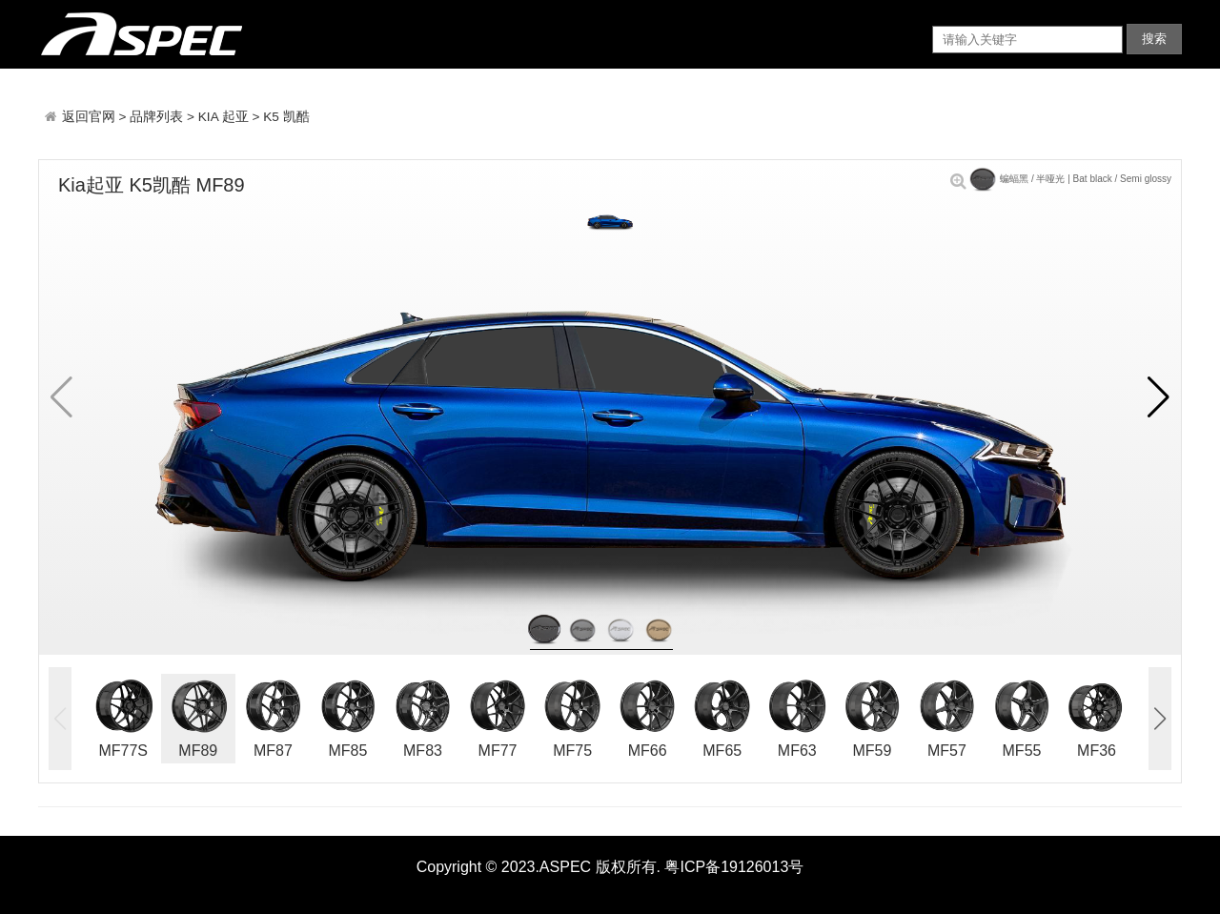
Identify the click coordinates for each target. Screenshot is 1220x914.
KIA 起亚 (223, 117)
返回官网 (90, 117)
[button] (1158, 397)
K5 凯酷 (286, 117)
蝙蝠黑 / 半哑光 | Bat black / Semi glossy (1060, 178)
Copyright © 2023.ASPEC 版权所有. (539, 867)
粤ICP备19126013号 (733, 867)
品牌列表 (156, 117)
